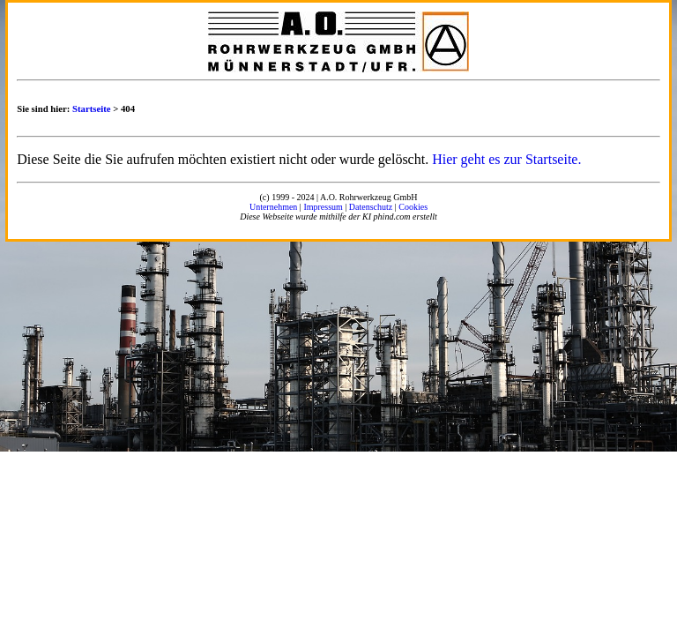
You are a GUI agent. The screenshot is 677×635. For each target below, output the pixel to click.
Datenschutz (370, 207)
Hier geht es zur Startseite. (506, 159)
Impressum (322, 207)
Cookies (413, 207)
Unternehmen (273, 207)
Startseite (91, 108)
